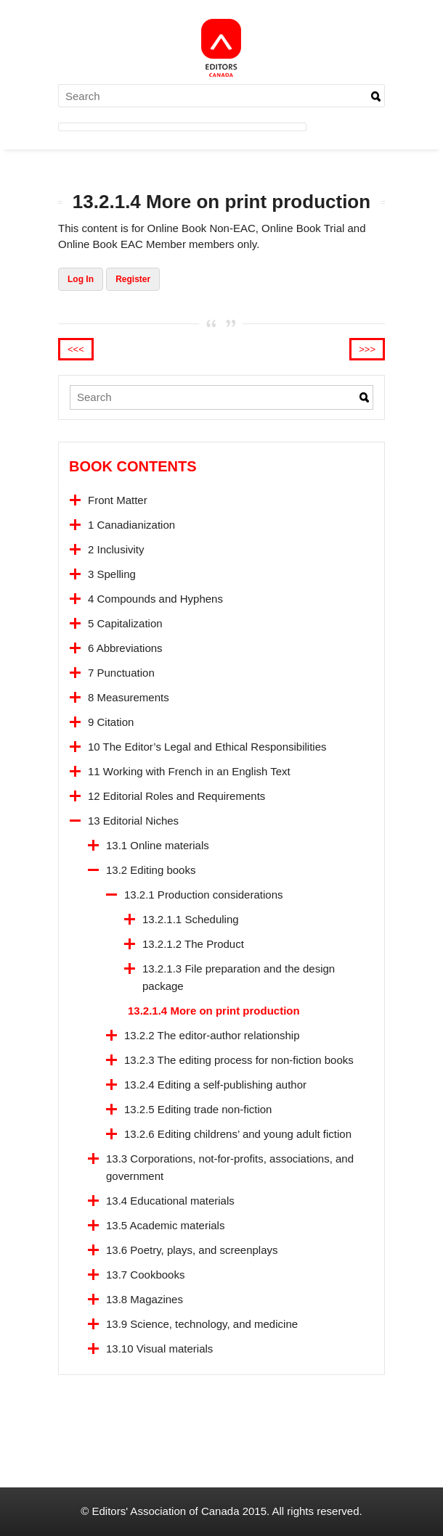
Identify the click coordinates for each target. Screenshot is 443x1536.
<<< (76, 349)
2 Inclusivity (116, 549)
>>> (367, 349)
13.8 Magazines (144, 1299)
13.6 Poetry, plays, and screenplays (192, 1250)
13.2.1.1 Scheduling (190, 919)
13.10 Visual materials (159, 1348)
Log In (81, 279)
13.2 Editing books (150, 870)
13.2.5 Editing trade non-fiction (198, 1109)
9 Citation (111, 722)
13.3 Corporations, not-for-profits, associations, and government (230, 1167)
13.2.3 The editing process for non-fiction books (239, 1060)
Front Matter (117, 500)
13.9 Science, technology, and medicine (202, 1324)
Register (132, 279)
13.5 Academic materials (165, 1225)
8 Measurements (128, 697)
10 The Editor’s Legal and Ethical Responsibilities (207, 746)
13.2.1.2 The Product (193, 944)
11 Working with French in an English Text (189, 771)
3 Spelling (112, 574)
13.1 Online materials (157, 845)
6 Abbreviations (125, 648)
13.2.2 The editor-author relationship (212, 1035)
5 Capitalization (125, 623)
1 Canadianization (131, 525)
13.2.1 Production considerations (203, 894)
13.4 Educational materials (170, 1200)
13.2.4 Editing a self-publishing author (215, 1084)
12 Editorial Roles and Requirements (176, 796)
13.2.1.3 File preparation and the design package (238, 977)
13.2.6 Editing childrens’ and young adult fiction (237, 1134)
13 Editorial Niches (133, 820)
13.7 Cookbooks (145, 1274)
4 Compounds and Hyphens (155, 598)
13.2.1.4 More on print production (214, 1010)
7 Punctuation (121, 672)
